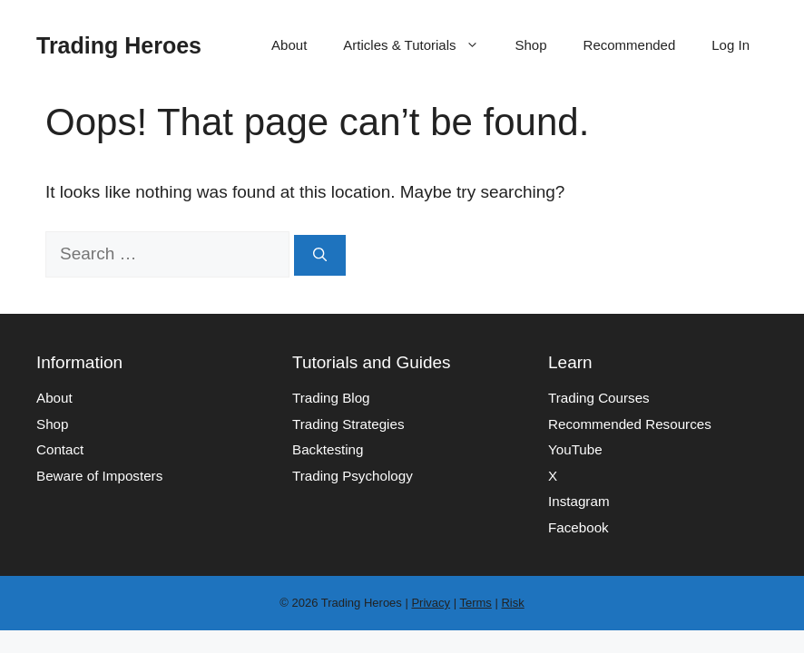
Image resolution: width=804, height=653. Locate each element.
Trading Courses (599, 397)
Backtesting (328, 449)
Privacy (430, 602)
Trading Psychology (352, 475)
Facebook (578, 527)
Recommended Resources (629, 424)
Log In (730, 45)
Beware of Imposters (99, 475)
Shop (531, 45)
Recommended (629, 45)
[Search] (320, 255)
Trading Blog (331, 397)
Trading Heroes (118, 45)
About (289, 45)
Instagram (579, 501)
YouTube (575, 449)
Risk (512, 602)
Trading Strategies (348, 424)
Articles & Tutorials (419, 45)
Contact (59, 449)
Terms (475, 602)
